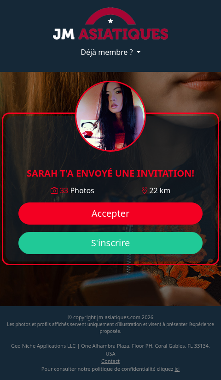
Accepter (110, 213)
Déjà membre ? (107, 52)
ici (177, 368)
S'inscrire (110, 243)
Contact (110, 360)
